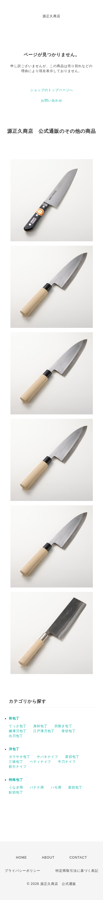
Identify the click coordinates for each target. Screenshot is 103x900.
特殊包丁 (16, 780)
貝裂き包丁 (63, 726)
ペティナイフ (40, 762)
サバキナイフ (47, 757)
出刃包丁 (16, 736)
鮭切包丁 (16, 792)
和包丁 (14, 718)
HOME (21, 857)
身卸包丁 (40, 726)
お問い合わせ (51, 100)
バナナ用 (37, 787)
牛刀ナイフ (67, 762)
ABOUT (48, 857)
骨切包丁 (69, 731)
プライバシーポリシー (22, 871)
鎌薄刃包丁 (18, 731)
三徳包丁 (16, 762)
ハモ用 (56, 787)
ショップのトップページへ (51, 90)
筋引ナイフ (18, 767)
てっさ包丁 (18, 726)
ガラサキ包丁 (19, 757)
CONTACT (78, 857)
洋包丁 (14, 749)
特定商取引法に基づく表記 (76, 871)
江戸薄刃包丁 (44, 731)
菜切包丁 (72, 757)
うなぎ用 (16, 787)
